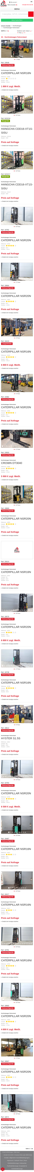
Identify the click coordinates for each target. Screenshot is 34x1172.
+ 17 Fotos (17, 282)
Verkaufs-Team (18, 1160)
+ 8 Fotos (17, 338)
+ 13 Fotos (17, 505)
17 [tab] (26, 224)
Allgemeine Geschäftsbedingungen (19, 1157)
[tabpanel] (17, 49)
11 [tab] (15, 224)
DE (31, 1)
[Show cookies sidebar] (3, 1169)
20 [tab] (31, 224)
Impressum (10, 1160)
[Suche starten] (31, 14)
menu (17, 9)
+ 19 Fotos (17, 613)
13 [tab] (18, 224)
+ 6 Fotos (17, 393)
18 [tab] (27, 224)
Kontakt (6, 1157)
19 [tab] (29, 224)
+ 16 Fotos (17, 1002)
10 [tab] (26, 113)
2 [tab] (13, 57)
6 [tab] (18, 113)
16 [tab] (24, 224)
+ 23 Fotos (17, 946)
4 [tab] (17, 57)
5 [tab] (16, 113)
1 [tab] (9, 113)
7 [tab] (22, 57)
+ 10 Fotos (17, 115)
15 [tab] (22, 224)
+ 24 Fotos (17, 226)
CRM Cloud (16, 1152)
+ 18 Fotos (17, 1114)
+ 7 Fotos (17, 59)
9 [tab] (23, 113)
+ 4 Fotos (17, 1058)
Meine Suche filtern (17, 20)
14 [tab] (20, 224)
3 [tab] (15, 57)
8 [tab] (21, 113)
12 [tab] (16, 224)
